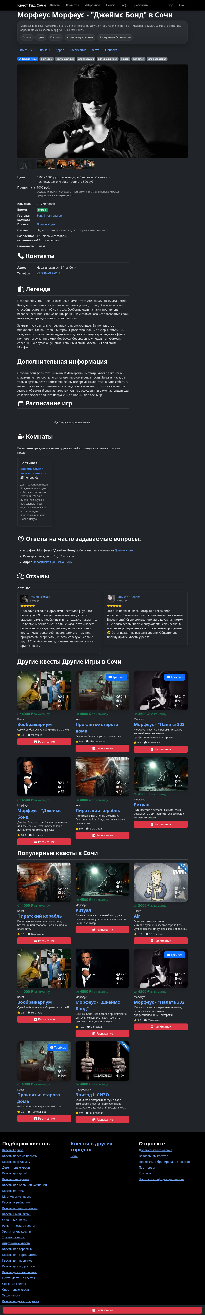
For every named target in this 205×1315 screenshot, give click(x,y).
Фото (95, 50)
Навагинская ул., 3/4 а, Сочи (52, 562)
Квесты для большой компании (24, 1185)
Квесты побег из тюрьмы (19, 1156)
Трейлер (116, 677)
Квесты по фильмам (16, 1162)
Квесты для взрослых (17, 1249)
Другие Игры (46, 224)
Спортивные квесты (16, 1290)
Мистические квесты (16, 1197)
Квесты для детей (14, 1173)
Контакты (145, 1173)
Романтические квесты (18, 1226)
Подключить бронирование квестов (164, 1162)
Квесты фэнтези (13, 1191)
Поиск (110, 5)
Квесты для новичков (17, 1261)
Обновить (112, 50)
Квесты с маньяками (16, 1214)
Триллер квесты (13, 1237)
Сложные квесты (14, 1284)
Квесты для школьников (19, 1272)
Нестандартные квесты (18, 1278)
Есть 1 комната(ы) (49, 216)
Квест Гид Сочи (31, 5)
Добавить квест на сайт (155, 1150)
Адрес (60, 50)
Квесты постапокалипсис (20, 1208)
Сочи (182, 5)
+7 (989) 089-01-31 (49, 273)
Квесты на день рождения (20, 1301)
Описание (26, 50)
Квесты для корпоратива (19, 1255)
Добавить (141, 5)
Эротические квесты (16, 1231)
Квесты (55, 5)
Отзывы (44, 50)
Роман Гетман (40, 597)
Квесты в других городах (91, 1146)
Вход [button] (170, 5)
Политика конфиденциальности (161, 1179)
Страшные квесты (14, 1220)
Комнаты (72, 5)
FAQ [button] (123, 5)
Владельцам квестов (153, 1156)
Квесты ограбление (16, 1202)
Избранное (92, 5)
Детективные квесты (16, 1168)
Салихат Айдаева (129, 597)
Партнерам (147, 1168)
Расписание (78, 50)
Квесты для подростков (18, 1266)
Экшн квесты (11, 1295)
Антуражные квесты (16, 1243)
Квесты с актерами (15, 1179)
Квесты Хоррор (12, 1150)
